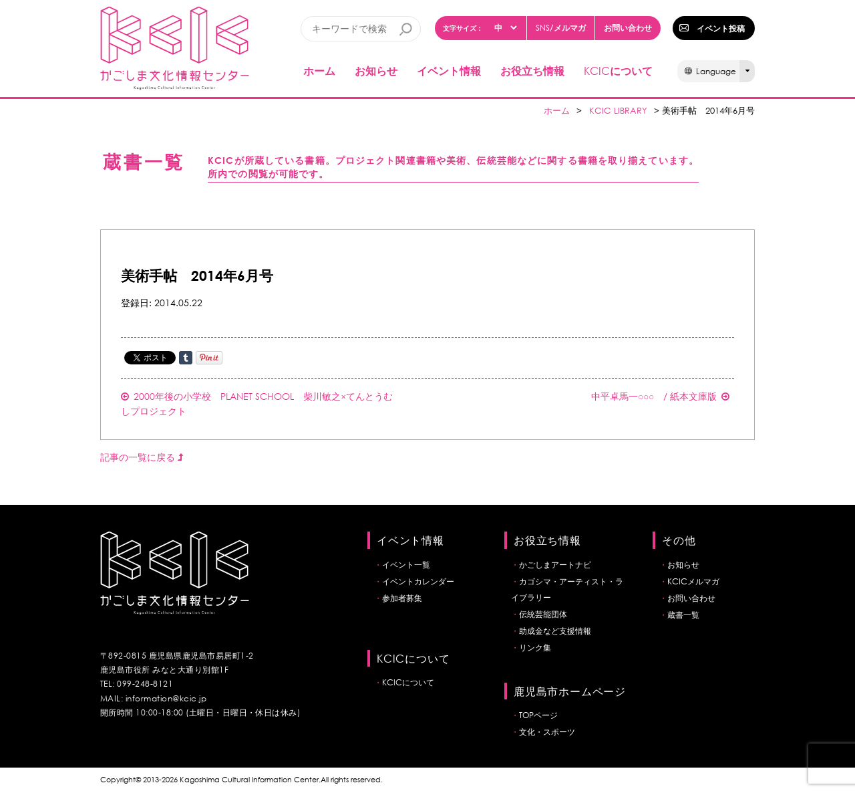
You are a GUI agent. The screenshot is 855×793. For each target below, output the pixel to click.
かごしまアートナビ (555, 564)
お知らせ (376, 70)
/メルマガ (561, 27)
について (618, 71)
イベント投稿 (721, 28)
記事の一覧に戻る (141, 457)
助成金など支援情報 (555, 631)
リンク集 (535, 647)
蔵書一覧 (683, 614)
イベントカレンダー (418, 581)
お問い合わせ (628, 27)
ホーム (319, 70)
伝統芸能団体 (543, 614)
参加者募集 (402, 598)
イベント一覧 (406, 564)
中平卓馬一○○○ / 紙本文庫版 (660, 396)
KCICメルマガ (693, 581)
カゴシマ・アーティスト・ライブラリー (567, 589)
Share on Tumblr (185, 357)
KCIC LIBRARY (618, 110)
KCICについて (408, 682)
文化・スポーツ (547, 732)
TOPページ (538, 715)
